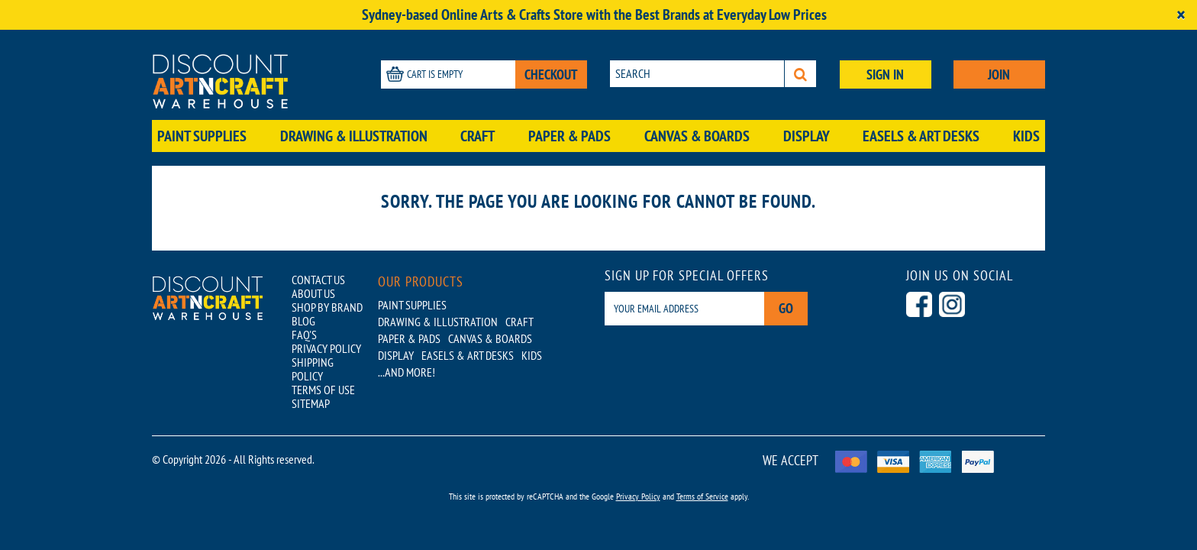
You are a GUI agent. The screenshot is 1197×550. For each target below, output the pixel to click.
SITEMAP (311, 403)
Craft (477, 136)
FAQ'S (304, 334)
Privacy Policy (638, 496)
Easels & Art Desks (921, 136)
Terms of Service (702, 496)
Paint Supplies (202, 136)
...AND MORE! (406, 372)
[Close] (1181, 15)
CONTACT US (318, 279)
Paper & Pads (569, 136)
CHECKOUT (551, 74)
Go (786, 308)
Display (806, 136)
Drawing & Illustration (354, 136)
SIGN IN (885, 74)
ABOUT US (313, 293)
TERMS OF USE (323, 389)
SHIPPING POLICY (313, 368)
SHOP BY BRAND (327, 307)
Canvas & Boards (697, 136)
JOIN (999, 74)
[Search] (800, 73)
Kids (1026, 136)
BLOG (303, 320)
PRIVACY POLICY (326, 348)
